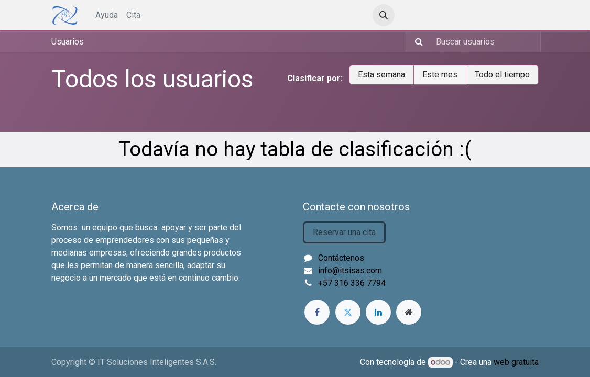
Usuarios (67, 42)
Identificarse (435, 15)
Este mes (439, 75)
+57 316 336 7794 (352, 283)
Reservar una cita (344, 232)
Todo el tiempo (502, 75)
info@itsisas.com (350, 270)
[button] (384, 15)
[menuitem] (106, 15)
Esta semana (381, 75)
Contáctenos (341, 258)
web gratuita (516, 362)
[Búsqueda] (415, 42)
